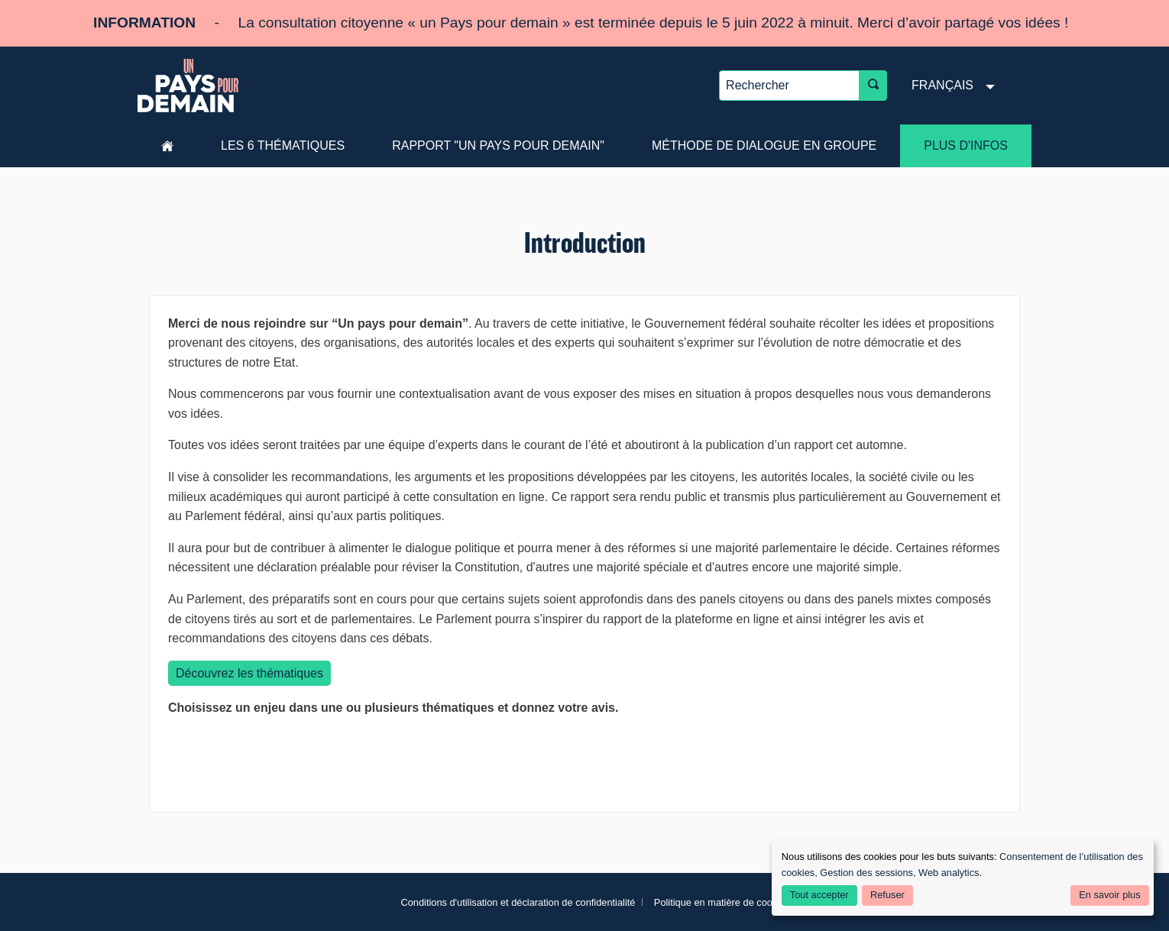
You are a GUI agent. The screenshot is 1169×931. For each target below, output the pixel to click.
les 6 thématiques (283, 145)
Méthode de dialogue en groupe (764, 145)
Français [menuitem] (942, 85)
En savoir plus (1109, 894)
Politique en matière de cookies (722, 902)
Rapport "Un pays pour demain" (498, 145)
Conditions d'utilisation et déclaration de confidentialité (517, 902)
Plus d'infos (966, 145)
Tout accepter (819, 894)
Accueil (167, 145)
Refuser (887, 894)
